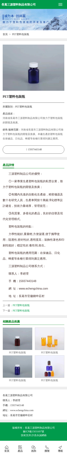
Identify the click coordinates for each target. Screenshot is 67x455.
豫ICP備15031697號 (33, 431)
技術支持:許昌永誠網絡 (34, 435)
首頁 (5, 34)
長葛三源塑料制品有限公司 (18, 4)
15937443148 (35, 149)
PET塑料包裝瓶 (21, 305)
